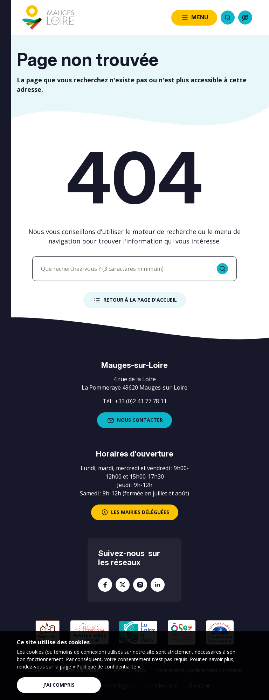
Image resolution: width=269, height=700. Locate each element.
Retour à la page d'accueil (134, 300)
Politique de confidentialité (106, 666)
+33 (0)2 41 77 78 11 (141, 401)
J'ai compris (59, 684)
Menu (194, 17)
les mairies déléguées (134, 512)
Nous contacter (134, 420)
